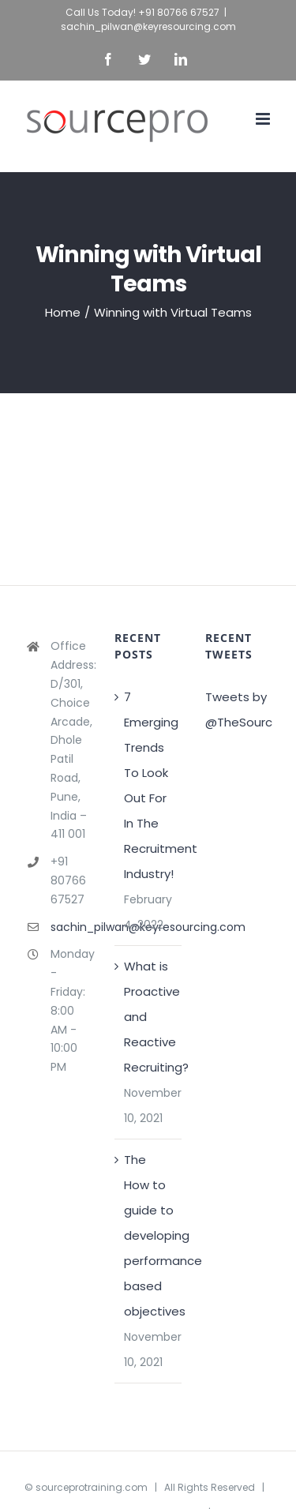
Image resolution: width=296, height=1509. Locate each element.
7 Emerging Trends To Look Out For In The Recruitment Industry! (149, 785)
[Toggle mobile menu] (264, 119)
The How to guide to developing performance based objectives (149, 1235)
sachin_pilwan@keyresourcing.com (148, 26)
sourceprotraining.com (92, 1487)
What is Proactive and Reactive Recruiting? (149, 1016)
